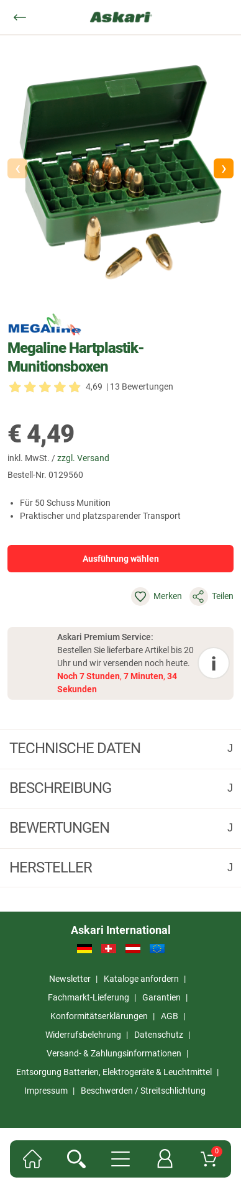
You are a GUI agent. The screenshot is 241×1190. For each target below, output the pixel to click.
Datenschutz (158, 1035)
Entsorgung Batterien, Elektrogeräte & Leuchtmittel (114, 1072)
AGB (169, 1016)
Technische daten (76, 748)
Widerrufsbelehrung (83, 1035)
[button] (224, 168)
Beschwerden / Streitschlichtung (143, 1091)
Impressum (46, 1091)
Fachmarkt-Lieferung (88, 997)
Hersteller (52, 867)
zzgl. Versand (83, 458)
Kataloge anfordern (141, 979)
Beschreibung (61, 788)
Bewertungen (60, 827)
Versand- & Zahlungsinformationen (114, 1053)
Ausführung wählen (121, 559)
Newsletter (70, 979)
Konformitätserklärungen (99, 1016)
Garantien (161, 997)
